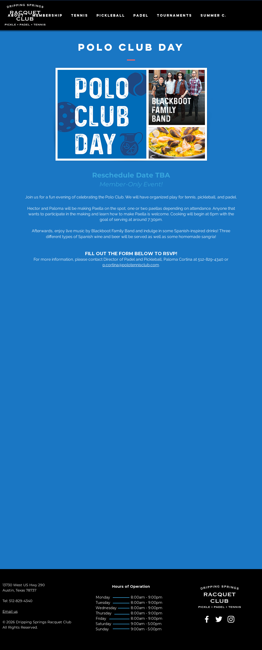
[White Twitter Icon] (218, 619)
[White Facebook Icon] (206, 619)
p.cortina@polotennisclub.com (130, 264)
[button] (16, 16)
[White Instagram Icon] (230, 619)
